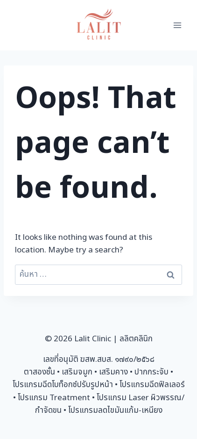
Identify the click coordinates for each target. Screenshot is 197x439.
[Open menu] (177, 25)
